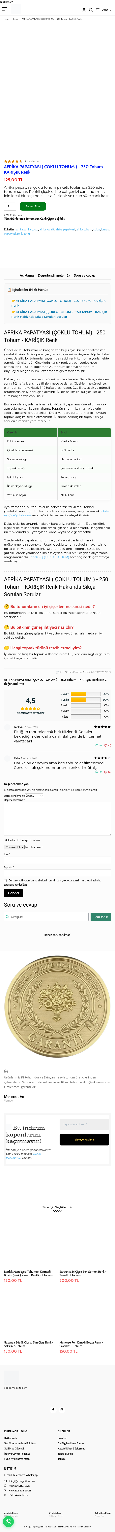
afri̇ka (19, 229)
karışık (105, 229)
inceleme (32, 161)
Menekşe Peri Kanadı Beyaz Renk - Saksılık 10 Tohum (81, 1344)
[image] (57, 1008)
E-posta (9, 867)
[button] (91, 10)
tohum (28, 233)
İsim (7, 854)
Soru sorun (101, 917)
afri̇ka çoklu (31, 229)
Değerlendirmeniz (14, 799)
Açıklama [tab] (27, 275)
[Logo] (11, 1514)
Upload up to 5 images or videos (22, 840)
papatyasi (10, 233)
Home (7, 19)
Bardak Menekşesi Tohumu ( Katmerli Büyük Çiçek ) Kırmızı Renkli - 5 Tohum (28, 1273)
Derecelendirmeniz (14, 795)
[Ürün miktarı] (10, 206)
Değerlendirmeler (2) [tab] (54, 275)
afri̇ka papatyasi (65, 229)
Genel (15, 19)
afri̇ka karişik (47, 229)
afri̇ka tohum (84, 229)
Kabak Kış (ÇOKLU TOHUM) (49, 557)
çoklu (97, 229)
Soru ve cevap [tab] (84, 275)
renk (20, 233)
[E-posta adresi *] (84, 1124)
